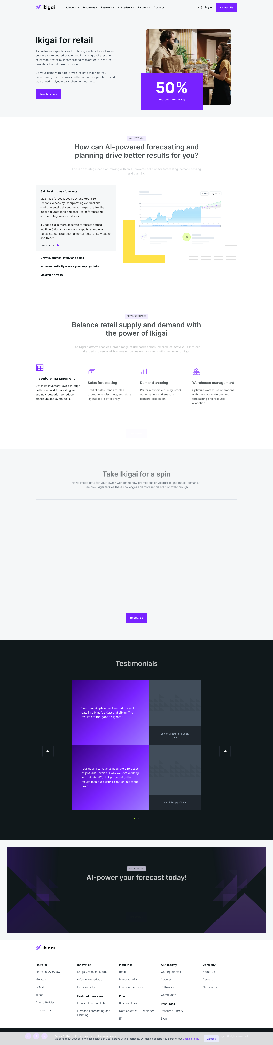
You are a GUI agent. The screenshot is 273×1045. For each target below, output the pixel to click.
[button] (72, 7)
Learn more (47, 245)
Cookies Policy (191, 1038)
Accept (211, 1038)
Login (208, 7)
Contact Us (226, 7)
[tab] (76, 218)
